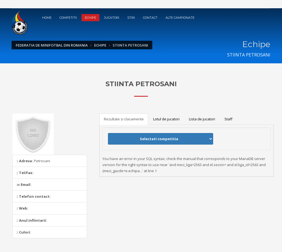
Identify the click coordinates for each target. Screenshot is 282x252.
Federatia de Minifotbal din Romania (52, 45)
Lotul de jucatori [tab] (166, 118)
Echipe (90, 18)
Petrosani (33, 160)
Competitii (68, 18)
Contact (150, 18)
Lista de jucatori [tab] (202, 118)
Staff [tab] (228, 118)
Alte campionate (180, 18)
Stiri (131, 18)
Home (46, 18)
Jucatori (111, 18)
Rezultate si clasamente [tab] (124, 118)
